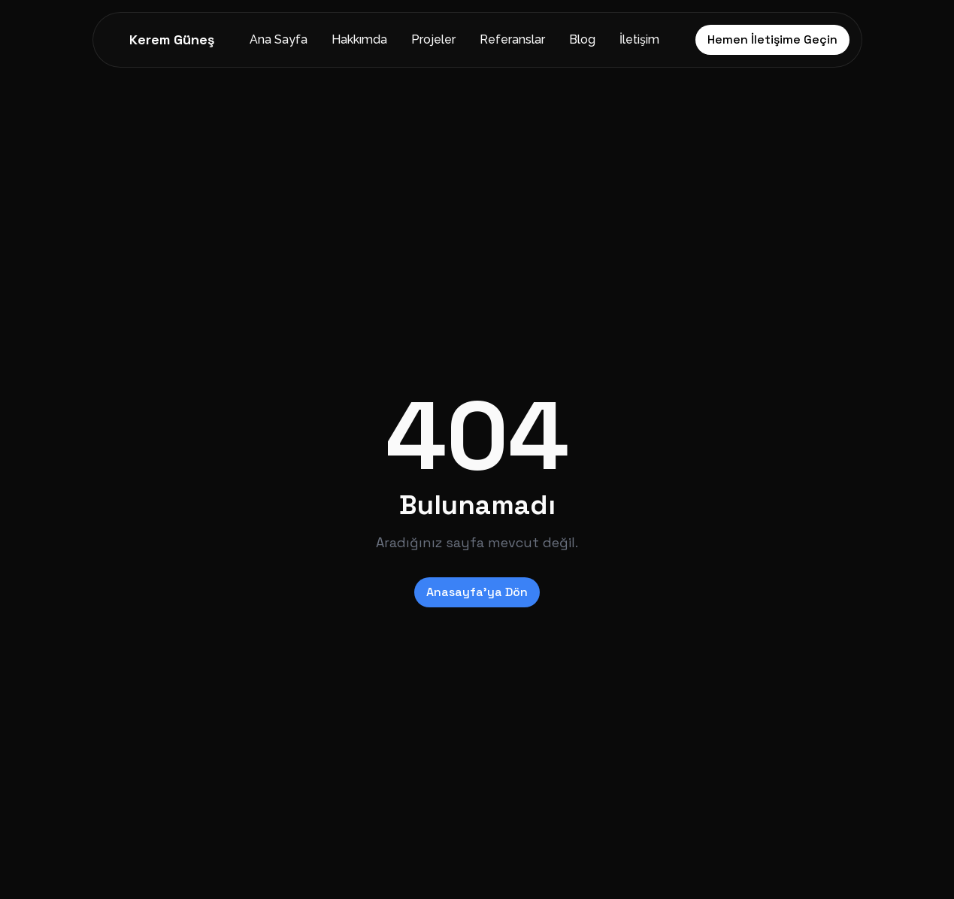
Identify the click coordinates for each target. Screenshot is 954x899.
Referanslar (512, 39)
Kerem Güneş (171, 39)
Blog (582, 39)
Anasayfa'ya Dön (477, 592)
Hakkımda (359, 39)
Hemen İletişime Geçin (772, 39)
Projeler (433, 39)
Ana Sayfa (278, 39)
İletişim (639, 39)
